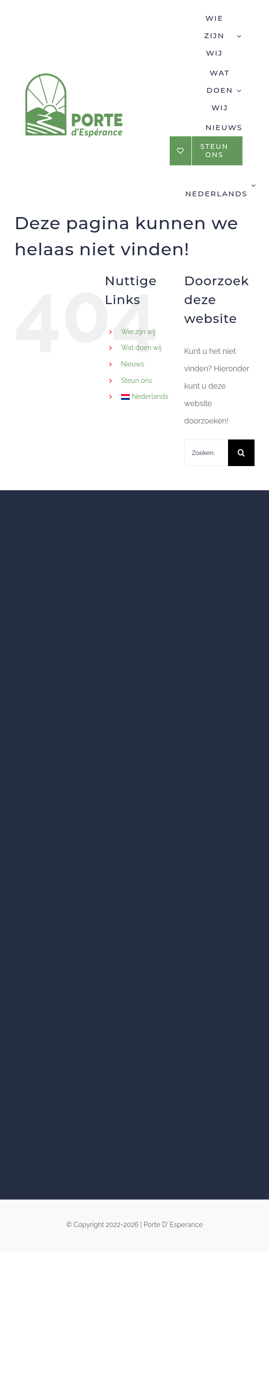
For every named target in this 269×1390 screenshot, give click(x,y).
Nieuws (132, 364)
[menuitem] (220, 184)
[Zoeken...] (206, 452)
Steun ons (136, 380)
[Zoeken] (241, 452)
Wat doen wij (141, 347)
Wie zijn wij (138, 332)
